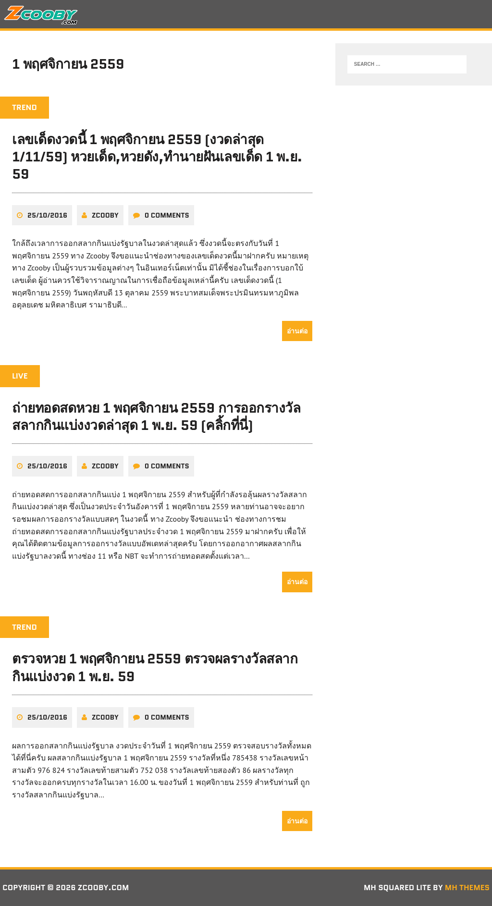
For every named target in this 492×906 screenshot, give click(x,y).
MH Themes (467, 887)
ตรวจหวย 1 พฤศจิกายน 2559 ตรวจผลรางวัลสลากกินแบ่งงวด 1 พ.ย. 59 (154, 667)
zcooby (105, 215)
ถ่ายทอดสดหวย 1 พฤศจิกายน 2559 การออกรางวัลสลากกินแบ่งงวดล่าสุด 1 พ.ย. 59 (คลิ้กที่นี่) (156, 416)
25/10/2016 (47, 215)
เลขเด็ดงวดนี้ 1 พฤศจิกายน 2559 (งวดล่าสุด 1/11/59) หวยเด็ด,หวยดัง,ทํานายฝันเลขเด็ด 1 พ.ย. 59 (157, 157)
